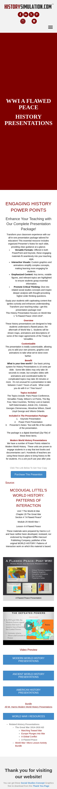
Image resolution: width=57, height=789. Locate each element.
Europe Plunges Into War (33, 733)
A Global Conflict (29, 736)
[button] (20, 14)
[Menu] (50, 27)
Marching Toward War (31, 730)
